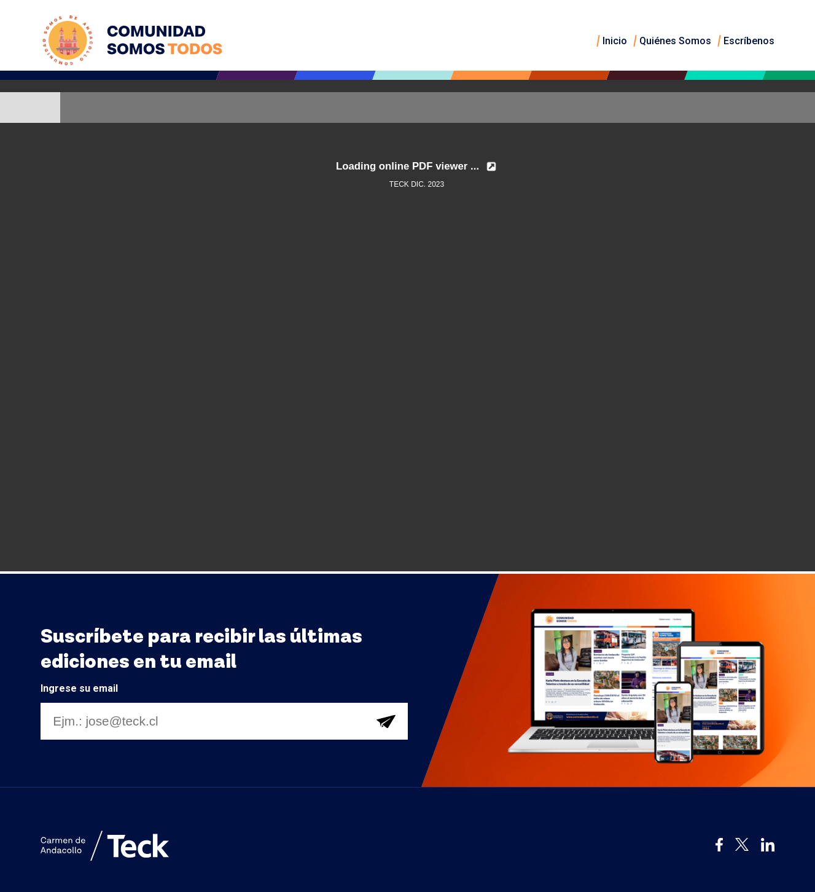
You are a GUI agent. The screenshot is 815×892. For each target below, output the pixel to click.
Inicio (614, 41)
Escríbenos (748, 41)
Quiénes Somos (675, 41)
